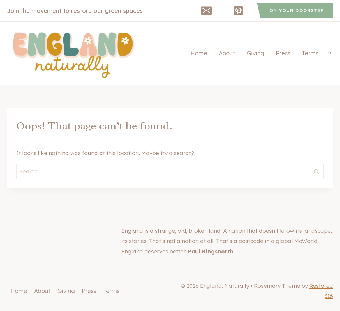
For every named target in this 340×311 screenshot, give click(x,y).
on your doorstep (296, 10)
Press (283, 53)
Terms (310, 53)
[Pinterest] (238, 10)
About (227, 53)
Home (199, 53)
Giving (255, 53)
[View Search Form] (330, 53)
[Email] (206, 10)
